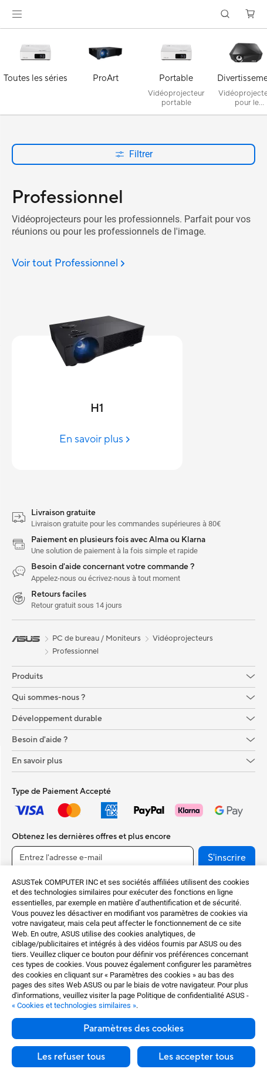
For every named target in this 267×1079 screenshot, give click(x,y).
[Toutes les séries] (35, 74)
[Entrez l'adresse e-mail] (103, 858)
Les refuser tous (71, 1057)
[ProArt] (105, 74)
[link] (133, 14)
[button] (17, 14)
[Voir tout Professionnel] (68, 263)
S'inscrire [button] (227, 858)
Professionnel (75, 651)
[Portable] (176, 74)
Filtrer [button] (134, 154)
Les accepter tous (196, 1057)
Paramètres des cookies (133, 1028)
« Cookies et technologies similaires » (74, 1005)
